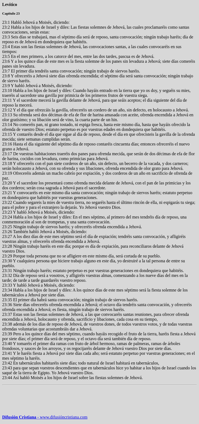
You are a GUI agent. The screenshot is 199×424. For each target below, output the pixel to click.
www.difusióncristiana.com (61, 417)
